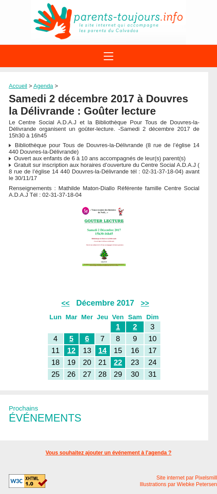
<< (65, 303)
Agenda (43, 86)
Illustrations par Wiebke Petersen (178, 484)
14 (102, 350)
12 (71, 350)
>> (145, 303)
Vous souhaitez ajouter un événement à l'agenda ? (109, 453)
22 (118, 362)
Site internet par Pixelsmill (186, 478)
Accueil (18, 86)
